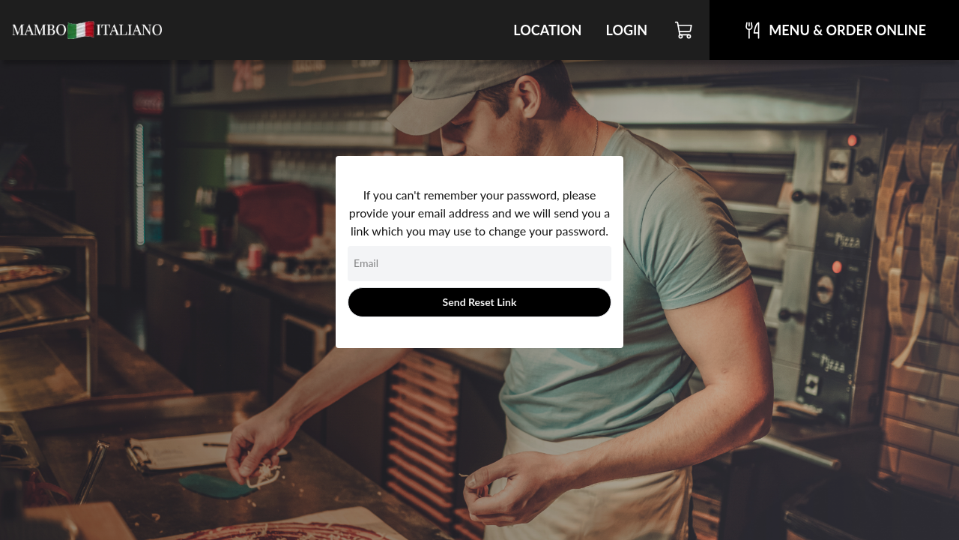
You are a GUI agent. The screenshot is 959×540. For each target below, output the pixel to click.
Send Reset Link (480, 302)
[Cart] (684, 30)
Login (626, 30)
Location (547, 30)
